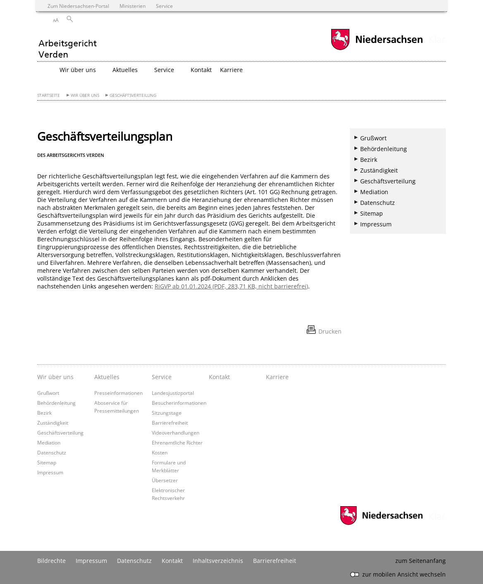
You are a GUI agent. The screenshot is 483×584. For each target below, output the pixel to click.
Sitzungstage (167, 412)
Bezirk (368, 159)
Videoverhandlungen (175, 432)
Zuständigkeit (379, 170)
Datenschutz (377, 203)
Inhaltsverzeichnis (218, 561)
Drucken (330, 331)
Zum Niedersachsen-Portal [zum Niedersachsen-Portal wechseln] (78, 5)
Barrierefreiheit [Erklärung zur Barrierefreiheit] (274, 561)
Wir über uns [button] (78, 70)
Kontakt (201, 70)
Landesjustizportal (173, 392)
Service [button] (164, 70)
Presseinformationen (118, 392)
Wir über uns (85, 95)
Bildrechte (51, 561)
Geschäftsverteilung (133, 95)
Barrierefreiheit (170, 422)
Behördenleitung (383, 149)
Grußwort (373, 138)
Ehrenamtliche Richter (177, 442)
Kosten (159, 452)
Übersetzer (165, 480)
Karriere (231, 70)
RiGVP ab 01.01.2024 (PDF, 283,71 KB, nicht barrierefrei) (231, 286)
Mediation (374, 192)
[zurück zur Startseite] (67, 44)
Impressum (376, 224)
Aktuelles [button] (125, 70)
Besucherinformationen (179, 402)
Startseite (48, 95)
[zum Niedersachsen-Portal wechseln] (377, 49)
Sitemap (371, 213)
